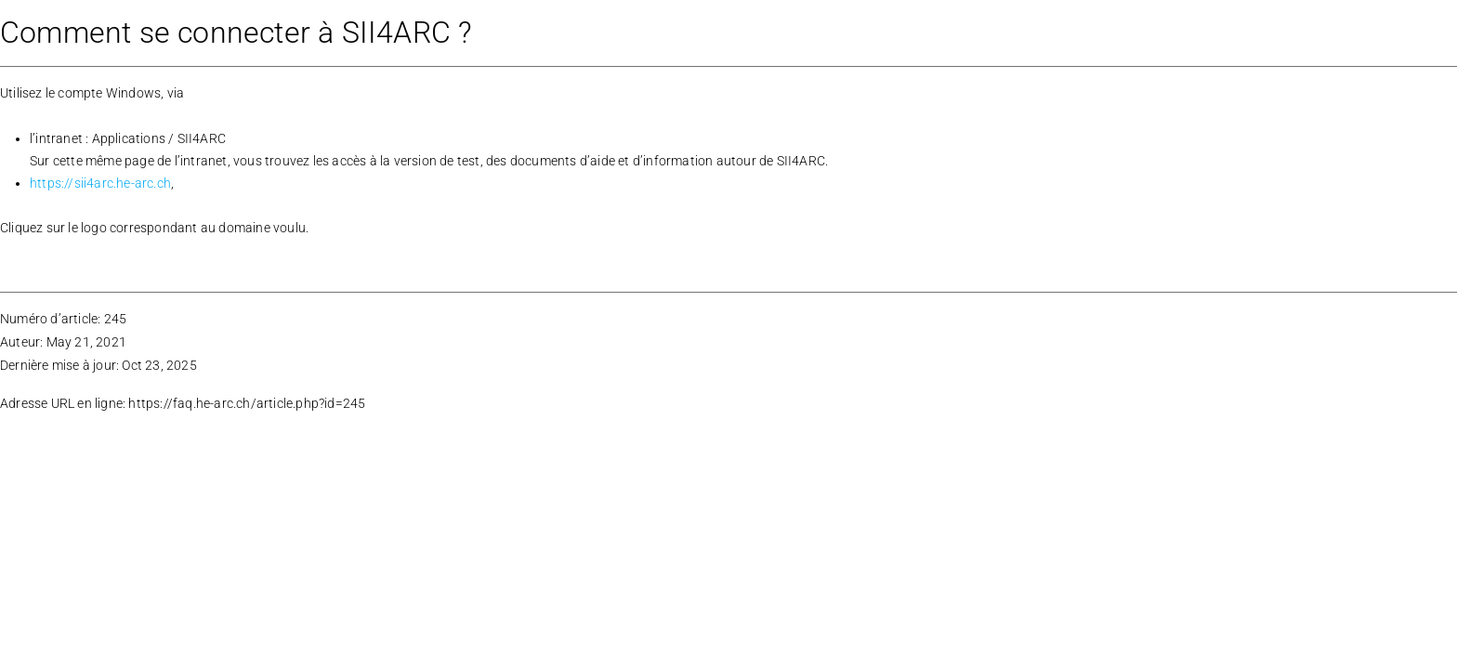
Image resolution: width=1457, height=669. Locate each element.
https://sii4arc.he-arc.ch (100, 183)
